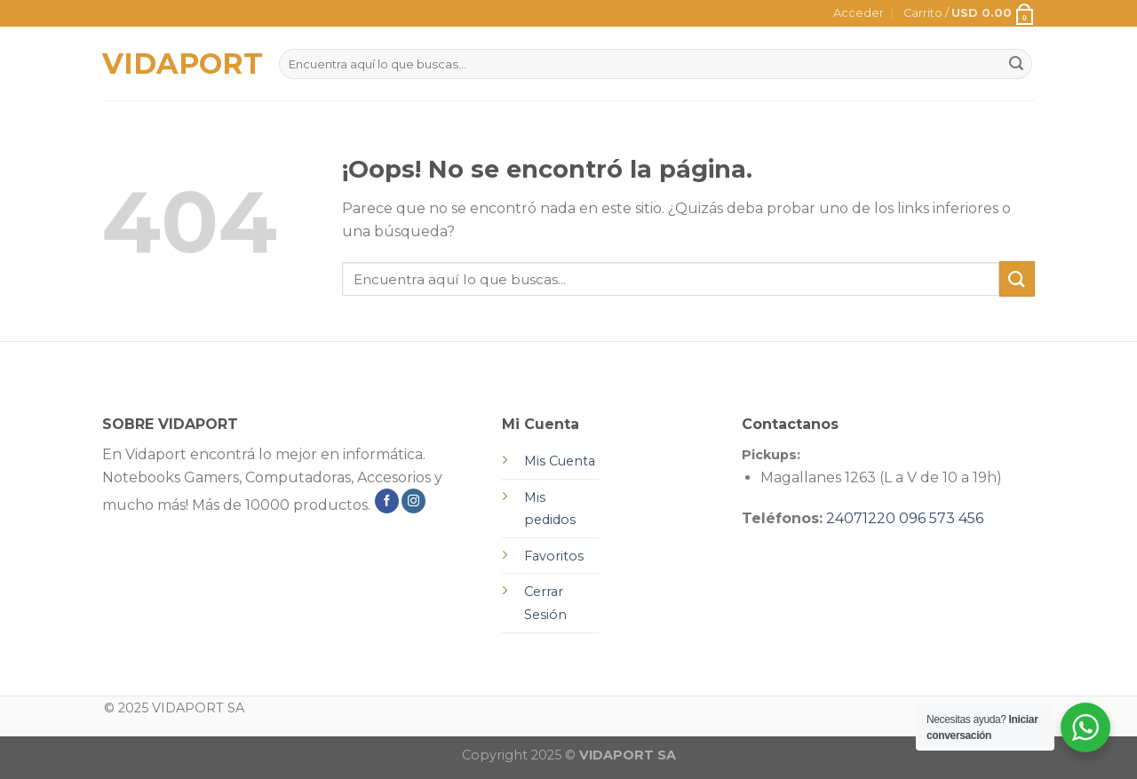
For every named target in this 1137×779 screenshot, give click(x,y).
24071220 (860, 518)
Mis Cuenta (559, 461)
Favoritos (554, 556)
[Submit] (1017, 278)
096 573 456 (941, 518)
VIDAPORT (177, 64)
